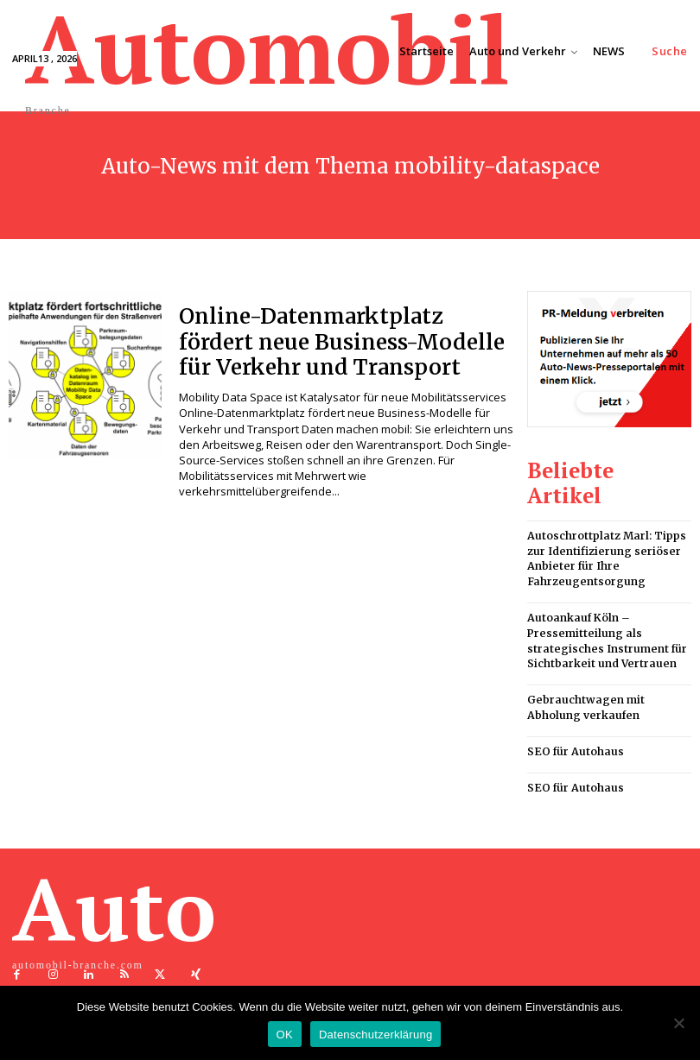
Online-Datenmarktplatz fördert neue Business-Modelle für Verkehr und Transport (345, 340)
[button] (670, 51)
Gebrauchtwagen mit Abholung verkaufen (584, 673)
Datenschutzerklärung (375, 1034)
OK (285, 1034)
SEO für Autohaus (574, 716)
